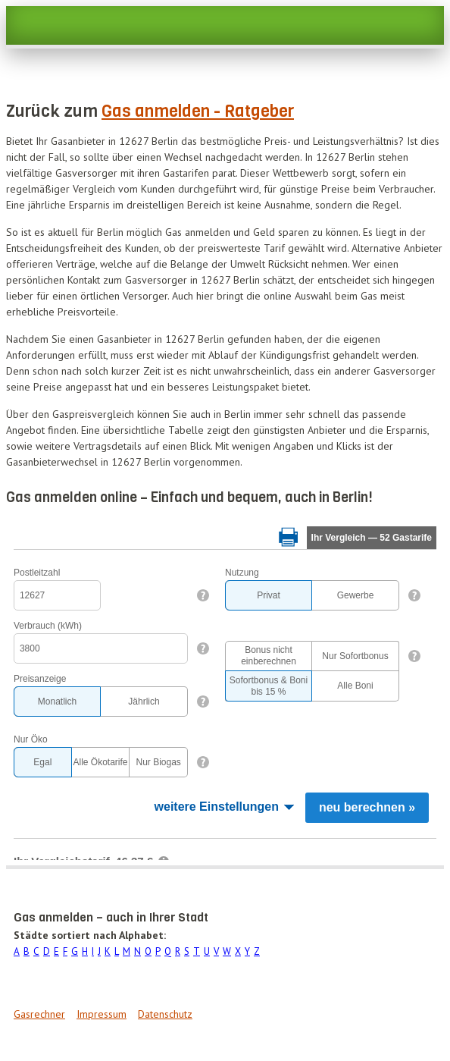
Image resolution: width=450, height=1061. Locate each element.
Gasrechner (39, 1014)
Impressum (102, 1014)
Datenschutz (165, 1014)
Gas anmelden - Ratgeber (198, 111)
